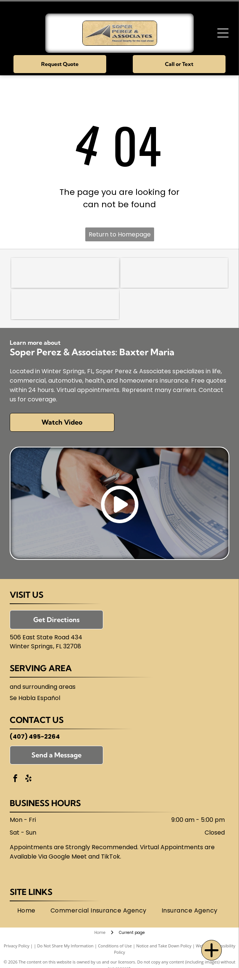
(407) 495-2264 (35, 736)
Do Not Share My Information (65, 946)
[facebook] (15, 779)
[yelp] (28, 779)
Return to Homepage (120, 234)
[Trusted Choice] (65, 273)
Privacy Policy (17, 946)
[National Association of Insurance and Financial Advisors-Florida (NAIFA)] (174, 273)
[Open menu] (223, 33)
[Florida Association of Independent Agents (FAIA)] (65, 304)
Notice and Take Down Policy (163, 946)
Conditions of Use (115, 946)
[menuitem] (26, 910)
